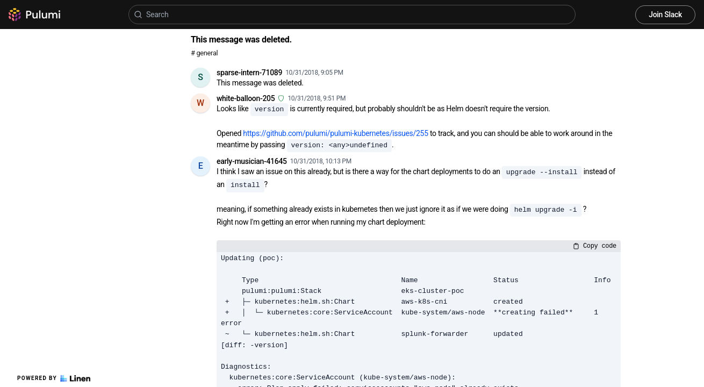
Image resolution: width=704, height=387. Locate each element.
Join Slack (665, 14)
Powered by (53, 378)
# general (204, 53)
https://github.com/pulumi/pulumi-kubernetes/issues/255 (335, 133)
